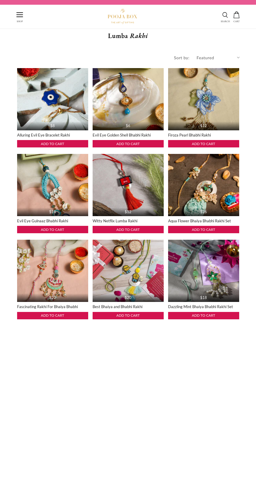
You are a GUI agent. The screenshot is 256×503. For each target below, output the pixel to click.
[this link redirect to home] (122, 17)
